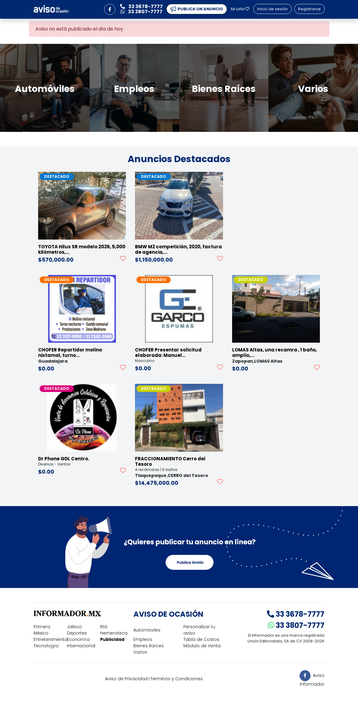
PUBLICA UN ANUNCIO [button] (196, 9)
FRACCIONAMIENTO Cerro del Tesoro (170, 461)
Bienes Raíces (148, 646)
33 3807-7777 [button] (141, 11)
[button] (109, 9)
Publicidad (112, 639)
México (41, 633)
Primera (42, 627)
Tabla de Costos (201, 639)
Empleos (142, 639)
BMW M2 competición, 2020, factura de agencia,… (178, 249)
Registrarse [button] (309, 9)
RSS (103, 627)
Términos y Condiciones (176, 679)
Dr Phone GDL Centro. (63, 458)
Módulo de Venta (202, 646)
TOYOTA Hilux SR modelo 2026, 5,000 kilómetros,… (81, 249)
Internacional (81, 646)
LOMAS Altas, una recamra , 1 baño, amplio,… (274, 352)
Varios (140, 652)
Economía (78, 639)
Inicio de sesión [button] (272, 9)
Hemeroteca (113, 633)
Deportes (77, 633)
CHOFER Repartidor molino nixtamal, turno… (70, 352)
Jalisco (74, 627)
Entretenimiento (50, 639)
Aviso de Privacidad (126, 679)
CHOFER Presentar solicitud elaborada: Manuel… (168, 352)
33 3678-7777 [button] (141, 6)
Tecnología (46, 646)
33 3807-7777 (296, 625)
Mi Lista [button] (240, 9)
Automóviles (146, 630)
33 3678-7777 (295, 614)
